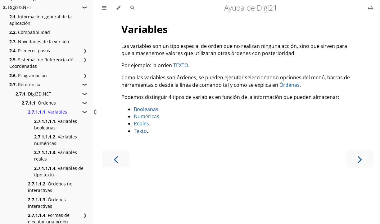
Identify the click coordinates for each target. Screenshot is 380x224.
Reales (141, 123)
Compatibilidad (29, 32)
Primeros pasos (29, 51)
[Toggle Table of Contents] (104, 8)
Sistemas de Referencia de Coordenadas (41, 63)
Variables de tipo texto (59, 171)
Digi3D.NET (17, 7)
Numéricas (146, 116)
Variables (47, 112)
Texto (140, 131)
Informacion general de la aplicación (40, 20)
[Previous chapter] (116, 158)
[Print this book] (370, 7)
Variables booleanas (55, 124)
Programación (28, 75)
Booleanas (146, 109)
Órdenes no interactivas (50, 187)
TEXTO (180, 65)
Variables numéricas (55, 140)
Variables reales (55, 155)
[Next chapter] (360, 158)
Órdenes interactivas (47, 203)
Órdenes (39, 103)
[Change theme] (118, 8)
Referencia (24, 84)
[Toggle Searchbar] (132, 8)
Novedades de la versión (39, 41)
